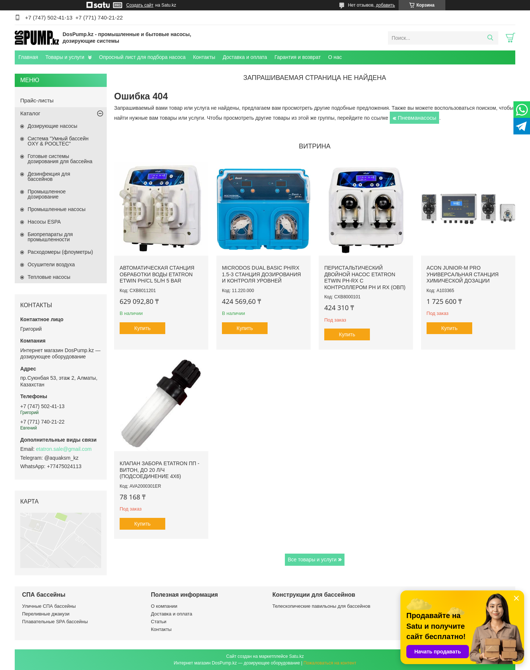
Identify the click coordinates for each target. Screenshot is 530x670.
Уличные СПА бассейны (49, 606)
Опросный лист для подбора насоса (142, 57)
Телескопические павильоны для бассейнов (321, 606)
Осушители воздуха (51, 264)
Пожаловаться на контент (330, 663)
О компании (164, 606)
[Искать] (490, 38)
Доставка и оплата (245, 57)
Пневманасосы (417, 118)
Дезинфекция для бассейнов (49, 176)
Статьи (158, 621)
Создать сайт (139, 5)
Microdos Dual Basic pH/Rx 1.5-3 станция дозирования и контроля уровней (261, 274)
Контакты (204, 57)
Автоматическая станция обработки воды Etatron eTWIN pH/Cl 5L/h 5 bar (157, 274)
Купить (142, 328)
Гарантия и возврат (298, 57)
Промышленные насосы (56, 209)
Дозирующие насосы (52, 126)
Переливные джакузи (46, 614)
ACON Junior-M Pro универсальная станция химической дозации (463, 274)
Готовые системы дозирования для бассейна (60, 158)
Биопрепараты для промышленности (50, 236)
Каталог (30, 113)
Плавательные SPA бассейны (55, 621)
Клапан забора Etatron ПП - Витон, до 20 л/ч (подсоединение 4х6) (159, 469)
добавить (385, 5)
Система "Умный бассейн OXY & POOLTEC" (58, 141)
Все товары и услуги (312, 559)
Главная (28, 57)
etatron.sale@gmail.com (64, 449)
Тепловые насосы (49, 277)
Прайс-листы (37, 100)
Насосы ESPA (44, 222)
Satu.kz (296, 656)
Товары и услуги (64, 57)
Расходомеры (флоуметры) (60, 252)
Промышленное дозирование (47, 194)
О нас (335, 57)
